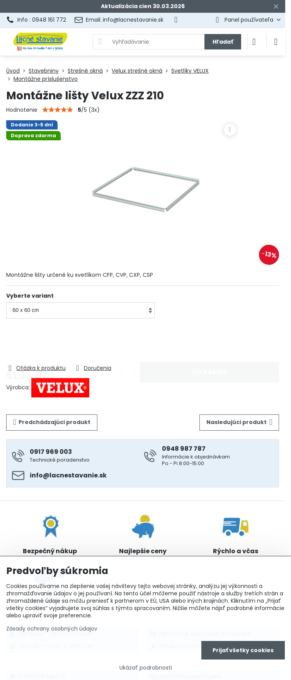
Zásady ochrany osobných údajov (51, 628)
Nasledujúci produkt (239, 422)
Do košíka (209, 341)
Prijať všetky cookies (243, 650)
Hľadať (223, 42)
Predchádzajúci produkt (52, 422)
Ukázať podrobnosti (145, 667)
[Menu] (276, 41)
